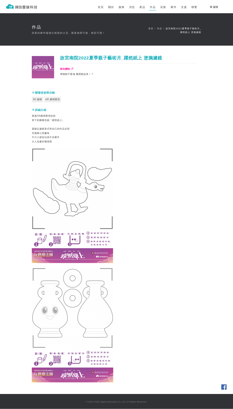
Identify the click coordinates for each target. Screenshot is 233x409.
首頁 (150, 28)
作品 (159, 28)
